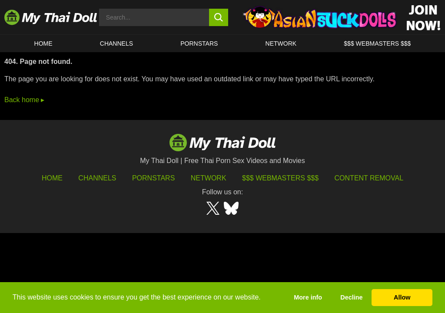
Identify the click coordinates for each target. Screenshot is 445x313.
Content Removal (369, 178)
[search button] (219, 17)
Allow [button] (402, 297)
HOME (43, 43)
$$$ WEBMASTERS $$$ (377, 43)
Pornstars (199, 43)
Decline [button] (351, 297)
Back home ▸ (24, 99)
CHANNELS (116, 43)
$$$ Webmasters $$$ (280, 178)
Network (281, 43)
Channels (97, 178)
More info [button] (308, 297)
